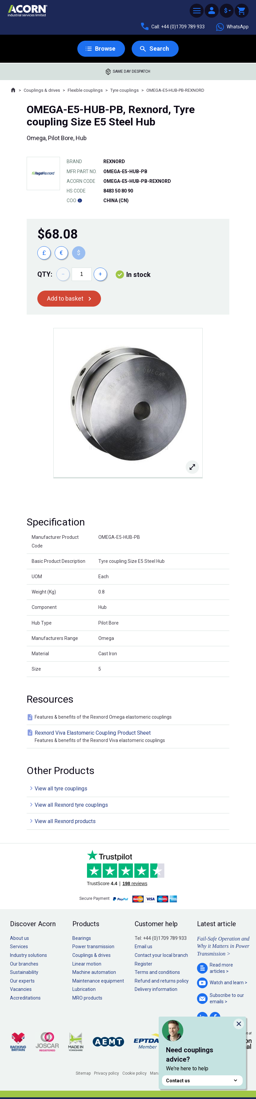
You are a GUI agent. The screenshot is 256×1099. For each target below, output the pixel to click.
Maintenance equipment (98, 981)
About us (19, 938)
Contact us (202, 1080)
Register (143, 964)
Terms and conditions (157, 972)
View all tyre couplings (61, 788)
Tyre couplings (124, 90)
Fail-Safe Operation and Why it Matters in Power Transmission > (223, 946)
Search (159, 48)
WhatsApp (232, 27)
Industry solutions (28, 955)
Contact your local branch (161, 955)
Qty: (44, 274)
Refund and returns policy (162, 981)
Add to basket (65, 298)
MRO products (87, 998)
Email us (143, 946)
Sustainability (24, 972)
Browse (105, 48)
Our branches (24, 964)
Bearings (81, 938)
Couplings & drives (42, 90)
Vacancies (21, 989)
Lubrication (84, 989)
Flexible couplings (85, 90)
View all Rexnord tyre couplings (71, 805)
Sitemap (83, 1073)
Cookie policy (134, 1073)
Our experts (22, 981)
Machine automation (94, 972)
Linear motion (86, 964)
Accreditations (25, 998)
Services (19, 946)
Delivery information (156, 989)
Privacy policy (106, 1073)
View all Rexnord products (65, 821)
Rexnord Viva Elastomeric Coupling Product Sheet (129, 737)
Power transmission (93, 946)
